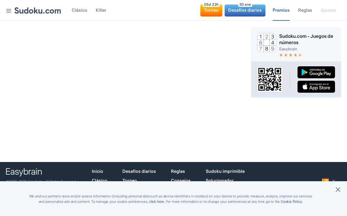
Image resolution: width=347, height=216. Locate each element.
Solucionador (220, 180)
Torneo (129, 180)
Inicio (97, 171)
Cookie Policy (291, 201)
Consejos (181, 180)
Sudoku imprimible (225, 171)
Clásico (99, 180)
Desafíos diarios (139, 171)
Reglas (178, 171)
